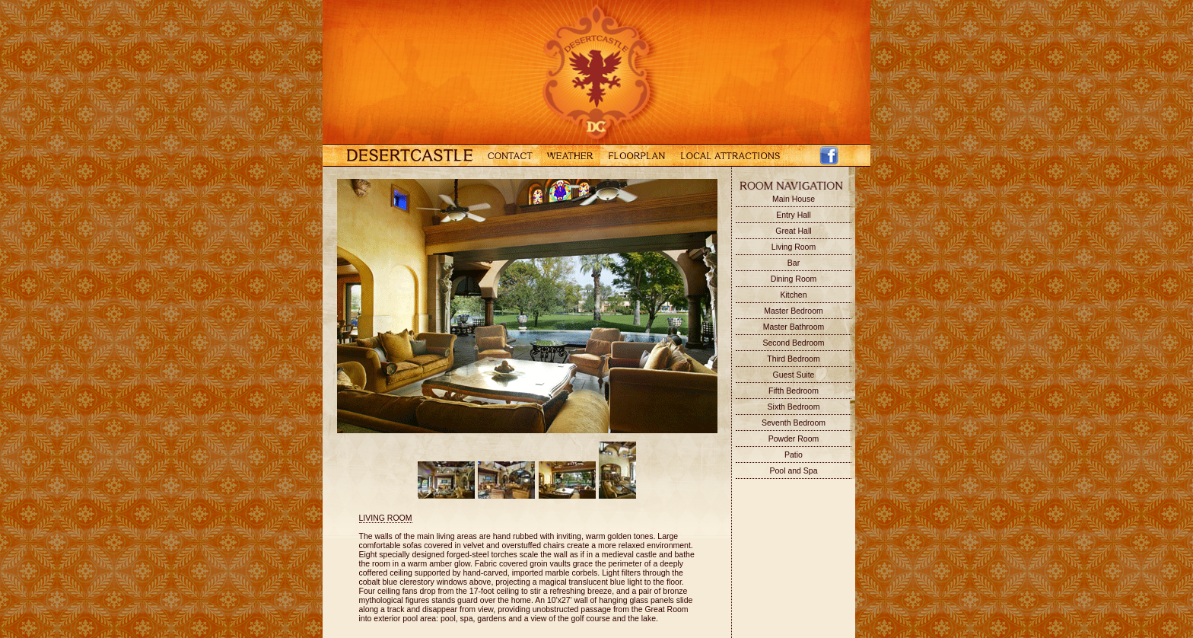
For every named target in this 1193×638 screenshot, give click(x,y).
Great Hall (793, 230)
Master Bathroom (794, 326)
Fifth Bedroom (793, 390)
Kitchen (793, 294)
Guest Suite (794, 374)
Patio (793, 454)
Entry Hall (793, 214)
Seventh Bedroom (794, 422)
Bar (793, 262)
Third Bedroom (793, 358)
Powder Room (793, 438)
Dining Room (794, 278)
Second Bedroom (793, 342)
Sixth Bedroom (794, 406)
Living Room (793, 246)
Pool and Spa (793, 470)
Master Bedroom (793, 310)
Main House (793, 198)
